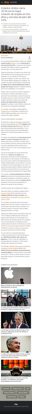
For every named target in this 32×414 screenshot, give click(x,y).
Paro (27, 388)
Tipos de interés (23, 392)
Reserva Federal (6, 193)
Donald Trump (5, 111)
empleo (13, 63)
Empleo (22, 397)
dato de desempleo (17, 122)
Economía (6, 388)
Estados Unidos (17, 388)
